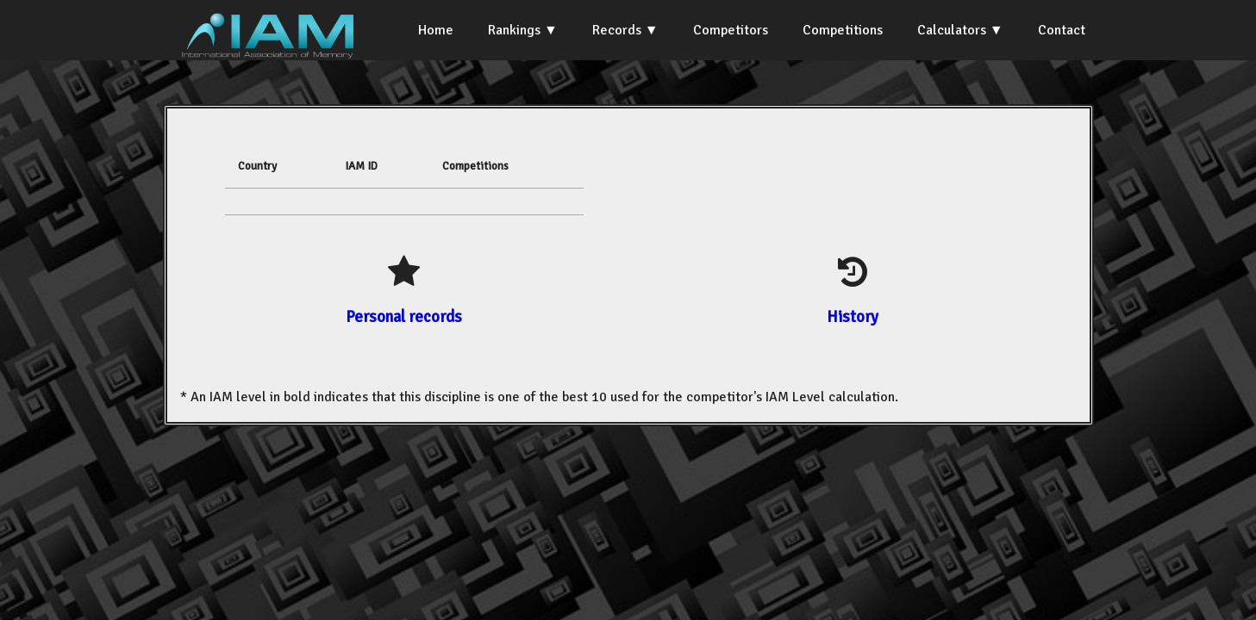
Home (435, 30)
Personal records (404, 316)
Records (616, 30)
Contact (1061, 30)
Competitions (843, 30)
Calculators (951, 30)
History (852, 316)
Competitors (730, 30)
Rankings (514, 30)
